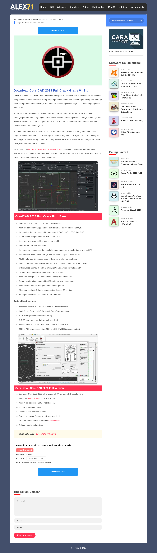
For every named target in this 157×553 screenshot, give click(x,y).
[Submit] (141, 20)
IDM (52, 7)
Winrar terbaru (34, 398)
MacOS (112, 7)
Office (86, 7)
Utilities (123, 7)
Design (35, 19)
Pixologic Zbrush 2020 (131, 210)
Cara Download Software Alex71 (123, 51)
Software (26, 19)
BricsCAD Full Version (46, 434)
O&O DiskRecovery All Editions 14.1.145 (131, 85)
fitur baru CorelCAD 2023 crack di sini (45, 149)
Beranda (17, 19)
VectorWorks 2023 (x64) (132, 173)
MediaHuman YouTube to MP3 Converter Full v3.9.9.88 (131, 198)
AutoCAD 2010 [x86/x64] (132, 121)
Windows (61, 7)
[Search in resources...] (126, 20)
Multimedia (98, 7)
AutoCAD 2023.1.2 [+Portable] (129, 222)
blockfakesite (54, 421)
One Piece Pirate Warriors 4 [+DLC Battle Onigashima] (132, 109)
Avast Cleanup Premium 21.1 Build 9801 (132, 73)
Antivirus (74, 7)
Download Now (58, 30)
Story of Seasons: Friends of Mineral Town (132, 163)
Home (43, 7)
